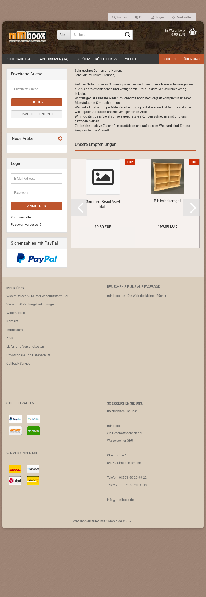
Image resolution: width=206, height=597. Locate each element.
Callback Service (18, 432)
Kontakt (12, 390)
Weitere (132, 59)
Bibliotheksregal (167, 269)
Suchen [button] (119, 17)
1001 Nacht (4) (19, 59)
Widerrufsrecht (17, 381)
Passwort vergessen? (26, 293)
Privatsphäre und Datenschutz (28, 424)
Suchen (169, 59)
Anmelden (36, 274)
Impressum (14, 398)
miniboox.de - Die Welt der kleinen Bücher (136, 364)
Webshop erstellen (86, 590)
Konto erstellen (21, 286)
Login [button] (157, 17)
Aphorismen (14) (54, 59)
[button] (139, 17)
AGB (9, 407)
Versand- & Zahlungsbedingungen (31, 373)
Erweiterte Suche (37, 183)
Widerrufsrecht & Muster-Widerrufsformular (37, 364)
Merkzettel (182, 17)
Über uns (192, 59)
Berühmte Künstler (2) (96, 59)
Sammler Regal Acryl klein (103, 272)
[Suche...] (63, 35)
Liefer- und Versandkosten (25, 415)
